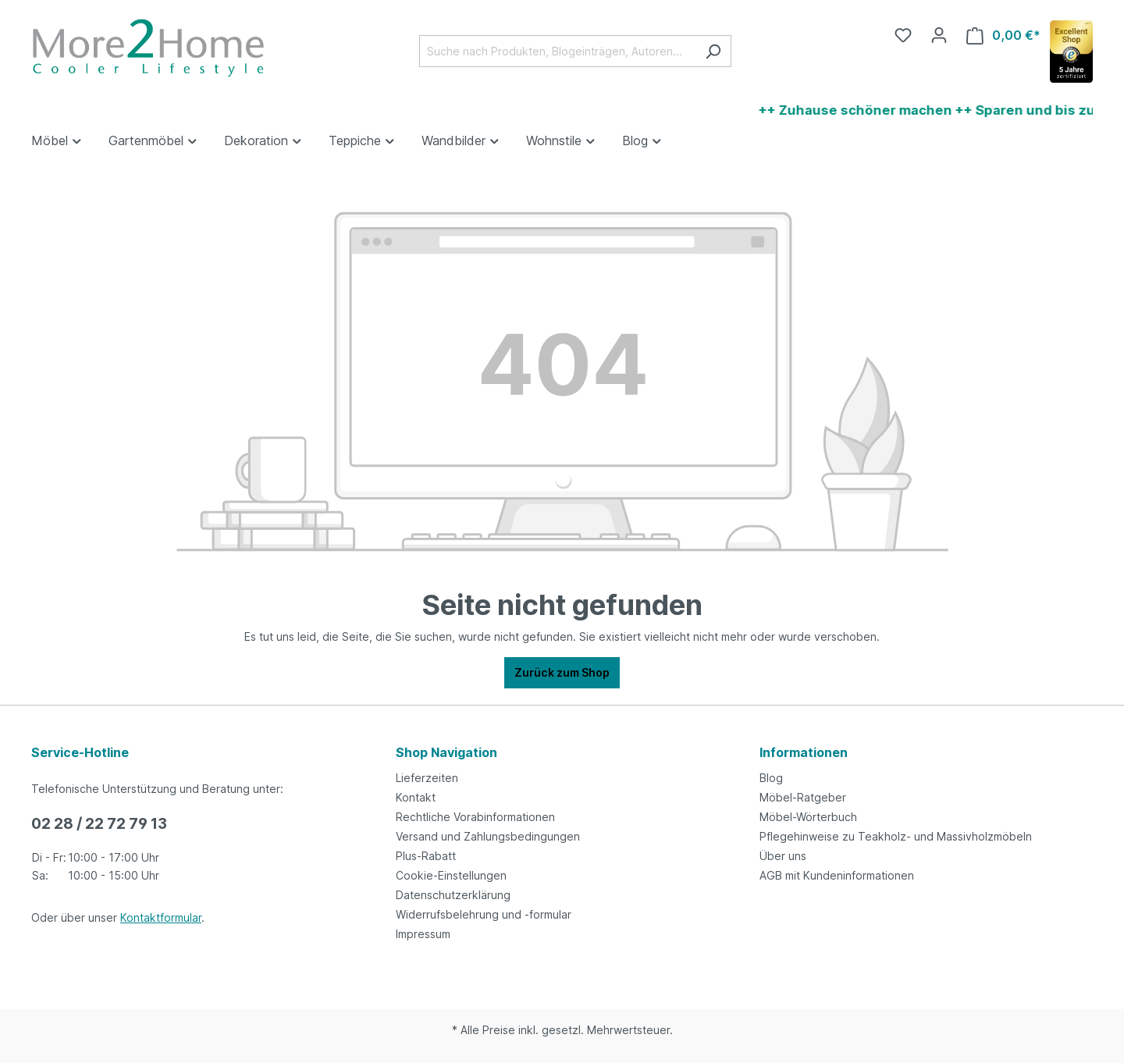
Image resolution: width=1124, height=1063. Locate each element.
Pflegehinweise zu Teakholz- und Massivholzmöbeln (895, 836)
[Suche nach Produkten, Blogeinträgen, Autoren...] (557, 51)
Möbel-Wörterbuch (808, 816)
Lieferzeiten (427, 777)
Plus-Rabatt (426, 855)
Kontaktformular (160, 917)
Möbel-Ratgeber (802, 797)
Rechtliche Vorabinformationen (475, 816)
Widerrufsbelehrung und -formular (483, 914)
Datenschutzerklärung (453, 894)
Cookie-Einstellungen (451, 875)
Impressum (423, 933)
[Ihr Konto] (939, 35)
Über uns (782, 855)
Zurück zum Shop (562, 672)
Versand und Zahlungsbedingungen (488, 836)
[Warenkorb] (1003, 35)
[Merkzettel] (903, 35)
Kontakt (416, 797)
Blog (771, 777)
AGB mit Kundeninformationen (836, 875)
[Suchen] (713, 51)
